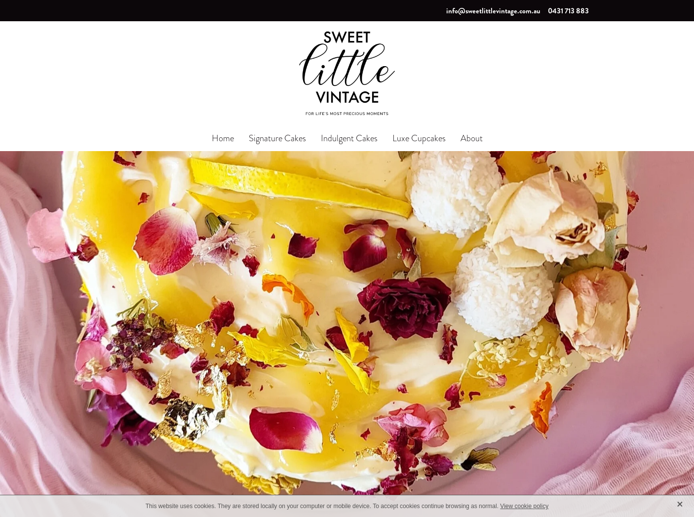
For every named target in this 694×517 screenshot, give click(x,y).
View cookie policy (524, 506)
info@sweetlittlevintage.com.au (493, 10)
